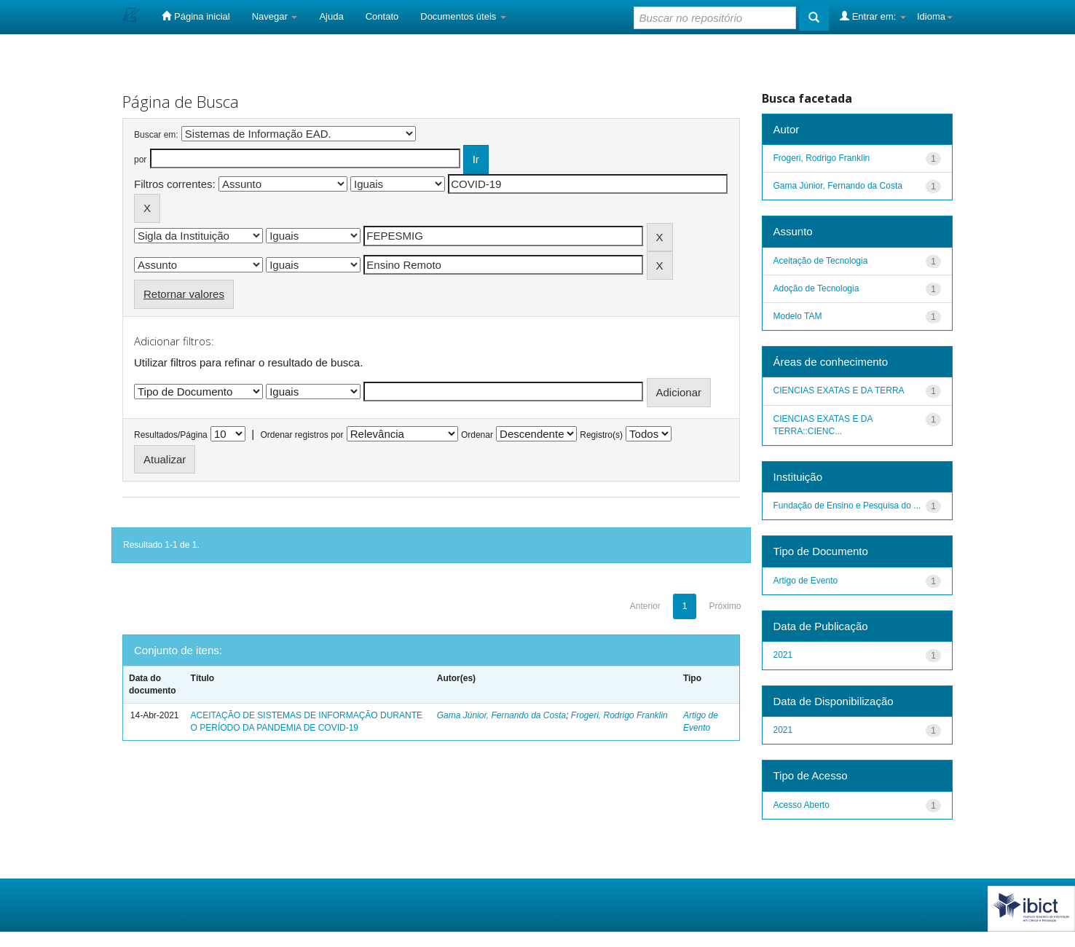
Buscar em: (156, 135)
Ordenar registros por (301, 435)
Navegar (275, 16)
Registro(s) (601, 435)
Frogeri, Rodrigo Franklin (619, 715)
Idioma (935, 16)
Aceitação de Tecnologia (820, 261)
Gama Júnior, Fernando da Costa (501, 715)
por (140, 159)
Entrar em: (873, 16)
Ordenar (477, 435)
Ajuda (331, 16)
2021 (783, 655)
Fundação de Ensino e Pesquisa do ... (847, 505)
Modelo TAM (797, 316)
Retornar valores (183, 294)
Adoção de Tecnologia (816, 288)
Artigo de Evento (805, 580)
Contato (382, 16)
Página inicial (195, 16)
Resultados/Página (171, 435)
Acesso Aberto (801, 805)
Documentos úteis (463, 16)
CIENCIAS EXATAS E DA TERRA (839, 390)
